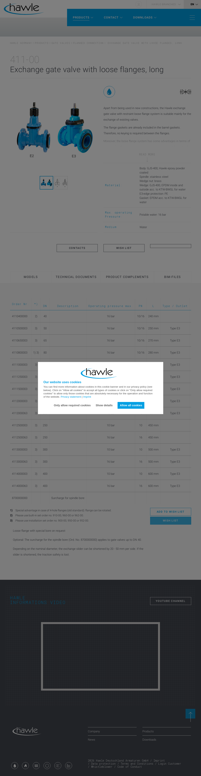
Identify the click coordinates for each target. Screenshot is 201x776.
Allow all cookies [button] (131, 405)
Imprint (87, 396)
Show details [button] (104, 405)
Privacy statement (71, 396)
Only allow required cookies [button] (72, 405)
